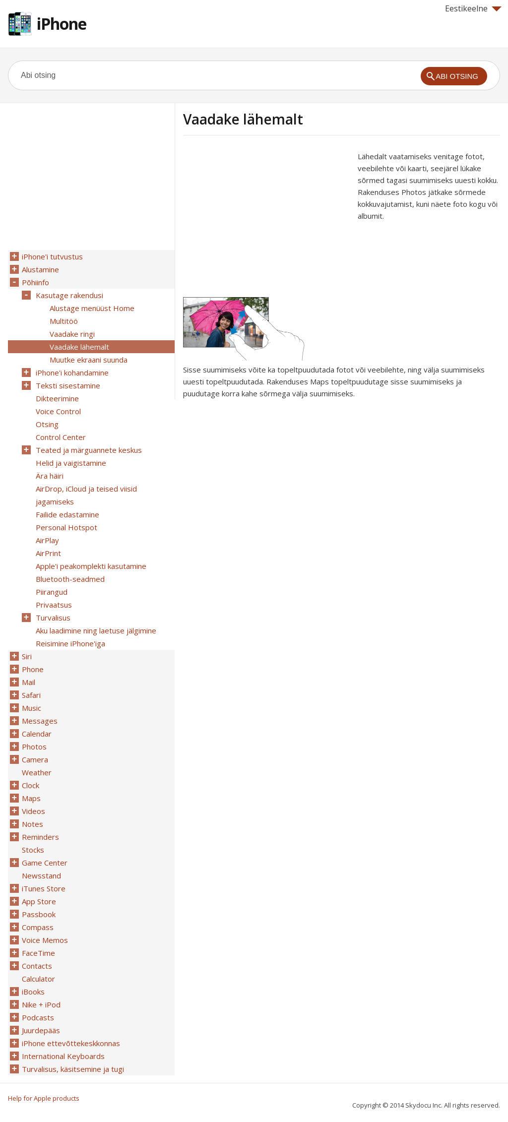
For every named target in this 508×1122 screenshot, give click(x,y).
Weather (37, 772)
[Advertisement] (266, 219)
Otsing (47, 424)
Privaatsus (54, 605)
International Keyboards (63, 1056)
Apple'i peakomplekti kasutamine (91, 566)
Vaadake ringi (72, 334)
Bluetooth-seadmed (70, 579)
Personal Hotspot (66, 527)
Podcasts (38, 1017)
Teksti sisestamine (68, 385)
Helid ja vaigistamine (71, 463)
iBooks (33, 992)
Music (31, 708)
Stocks (33, 850)
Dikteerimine (57, 398)
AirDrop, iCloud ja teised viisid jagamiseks (86, 495)
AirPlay (47, 540)
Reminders (40, 837)
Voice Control (58, 411)
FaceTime (38, 953)
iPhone (61, 23)
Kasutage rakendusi (69, 295)
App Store (39, 901)
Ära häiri (50, 476)
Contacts (37, 966)
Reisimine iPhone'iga (70, 643)
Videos (33, 811)
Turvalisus (53, 618)
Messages (40, 721)
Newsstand (41, 875)
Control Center (61, 437)
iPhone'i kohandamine (72, 372)
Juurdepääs (41, 1030)
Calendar (37, 734)
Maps (31, 798)
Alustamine (40, 269)
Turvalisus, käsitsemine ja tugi (73, 1069)
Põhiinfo (35, 282)
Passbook (39, 914)
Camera (35, 759)
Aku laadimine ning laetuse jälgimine (96, 630)
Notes (32, 824)
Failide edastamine (67, 514)
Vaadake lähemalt (79, 347)
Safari (31, 695)
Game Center (44, 863)
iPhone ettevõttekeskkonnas (71, 1043)
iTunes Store (43, 888)
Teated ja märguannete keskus (89, 450)
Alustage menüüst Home (92, 308)
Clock (30, 785)
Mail (28, 682)
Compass (38, 927)
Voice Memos (45, 940)
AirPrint (48, 553)
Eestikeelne (473, 8)
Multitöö (64, 321)
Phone (33, 669)
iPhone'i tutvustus (52, 256)
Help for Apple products (43, 1098)
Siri (27, 656)
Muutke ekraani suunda (88, 360)
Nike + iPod (41, 1004)
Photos (34, 746)
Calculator (38, 979)
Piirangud (51, 592)
